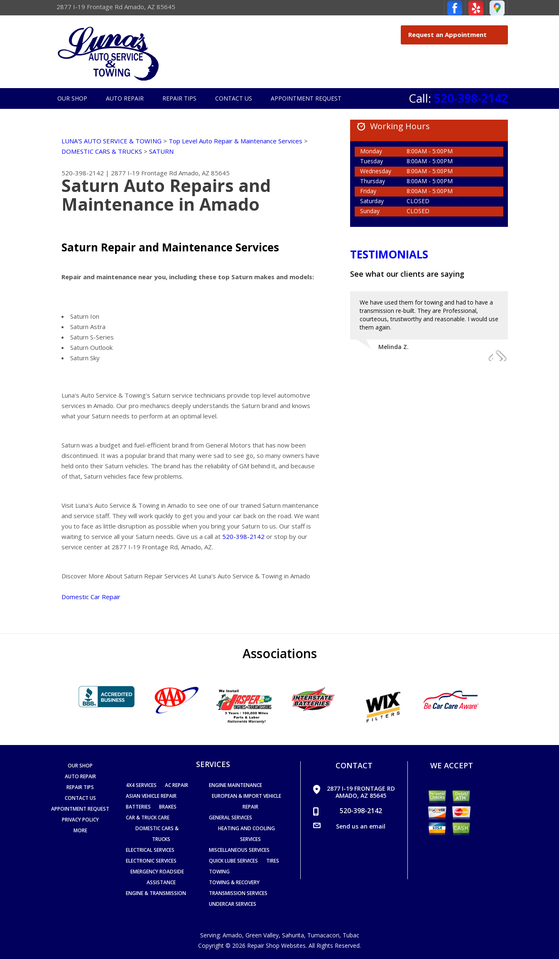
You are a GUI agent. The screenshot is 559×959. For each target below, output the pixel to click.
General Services (230, 817)
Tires (272, 860)
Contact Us (233, 98)
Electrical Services (150, 849)
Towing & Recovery (234, 882)
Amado (232, 935)
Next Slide (501, 355)
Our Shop (72, 98)
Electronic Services (151, 860)
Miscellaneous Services (239, 849)
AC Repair (176, 785)
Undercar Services (232, 903)
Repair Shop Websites (276, 945)
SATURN (161, 151)
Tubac (351, 935)
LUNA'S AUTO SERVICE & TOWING (111, 141)
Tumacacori (323, 935)
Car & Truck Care (147, 817)
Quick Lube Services (233, 860)
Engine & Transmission (156, 893)
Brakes (168, 806)
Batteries (138, 806)
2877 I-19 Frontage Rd (144, 173)
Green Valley (262, 935)
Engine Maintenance (235, 785)
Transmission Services (238, 893)
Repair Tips (179, 98)
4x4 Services (141, 785)
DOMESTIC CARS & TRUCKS (101, 151)
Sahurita (293, 935)
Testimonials (389, 254)
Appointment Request (306, 98)
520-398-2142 (471, 98)
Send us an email (360, 826)
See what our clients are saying (407, 274)
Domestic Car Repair (90, 597)
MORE (80, 830)
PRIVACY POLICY (80, 819)
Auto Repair (125, 98)
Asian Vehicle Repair (151, 795)
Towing (219, 871)
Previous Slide (486, 355)
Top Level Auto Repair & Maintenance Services (235, 141)
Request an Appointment (455, 35)
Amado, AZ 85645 (204, 173)
